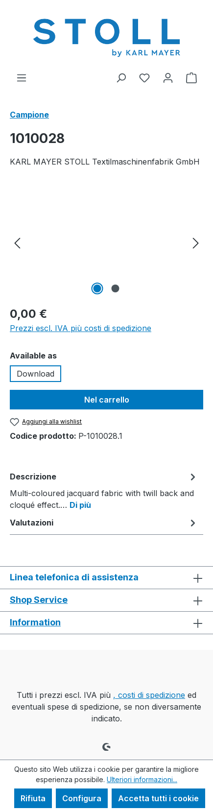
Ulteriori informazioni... (142, 779)
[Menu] (21, 77)
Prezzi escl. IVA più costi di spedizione (80, 328)
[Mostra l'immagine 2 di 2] (115, 288)
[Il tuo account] (168, 77)
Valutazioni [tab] (104, 522)
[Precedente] (17, 242)
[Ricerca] (121, 77)
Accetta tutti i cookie (158, 798)
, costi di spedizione (149, 695)
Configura (81, 798)
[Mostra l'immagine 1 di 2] (97, 288)
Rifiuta (33, 798)
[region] (106, 242)
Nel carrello (106, 400)
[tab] (104, 490)
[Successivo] (196, 242)
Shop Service (39, 600)
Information (35, 622)
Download (35, 374)
